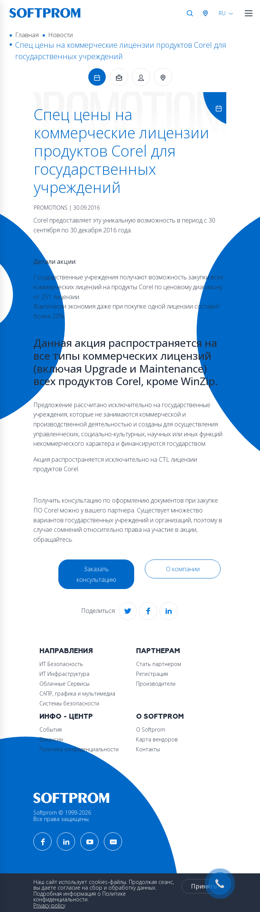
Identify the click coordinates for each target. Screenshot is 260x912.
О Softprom (160, 716)
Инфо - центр (66, 716)
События (50, 729)
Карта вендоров (157, 739)
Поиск (189, 13)
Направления (66, 651)
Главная (27, 35)
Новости (60, 35)
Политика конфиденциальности (79, 749)
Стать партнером (158, 664)
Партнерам (158, 651)
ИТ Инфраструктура (64, 673)
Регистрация (152, 673)
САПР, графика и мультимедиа (77, 693)
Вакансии (51, 739)
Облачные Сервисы (64, 683)
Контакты (148, 749)
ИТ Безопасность (61, 664)
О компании (183, 569)
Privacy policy (49, 905)
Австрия (206, 13)
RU (222, 13)
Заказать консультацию (96, 574)
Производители (155, 683)
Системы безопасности (69, 703)
